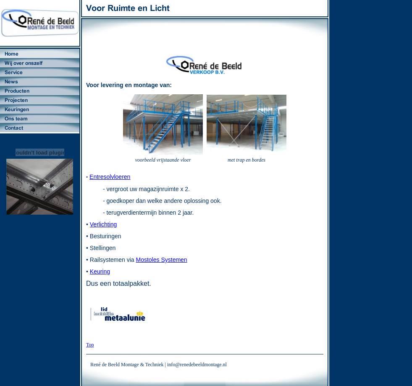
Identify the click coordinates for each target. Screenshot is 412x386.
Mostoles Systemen (161, 259)
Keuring (100, 271)
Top (90, 345)
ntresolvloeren (111, 176)
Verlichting (103, 224)
